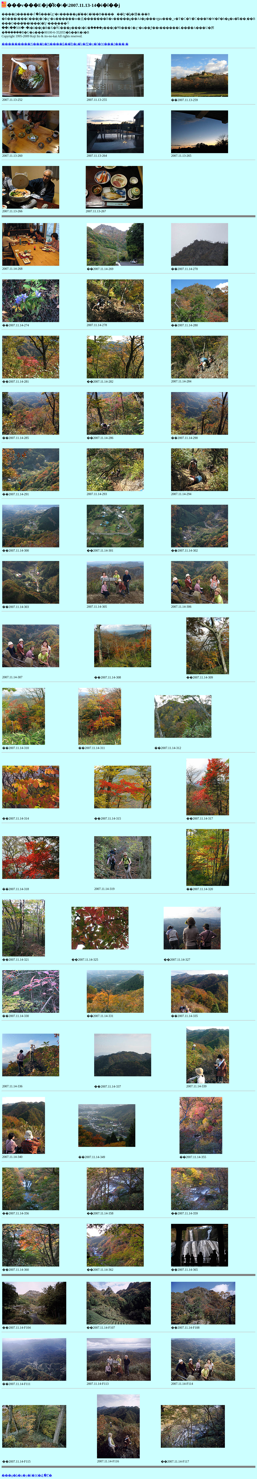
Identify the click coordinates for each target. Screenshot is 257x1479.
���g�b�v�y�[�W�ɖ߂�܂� (27, 1475)
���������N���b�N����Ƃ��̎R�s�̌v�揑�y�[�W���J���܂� (65, 44)
